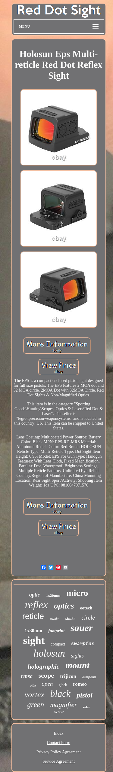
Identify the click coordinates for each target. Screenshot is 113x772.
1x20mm (53, 595)
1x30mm (33, 630)
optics (64, 605)
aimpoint (89, 677)
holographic (43, 666)
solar (86, 707)
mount (77, 665)
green (35, 704)
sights (77, 656)
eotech (86, 608)
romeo (80, 684)
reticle (33, 616)
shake (70, 618)
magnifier (63, 705)
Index (59, 733)
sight (34, 640)
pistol (85, 695)
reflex (36, 604)
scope (46, 675)
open (47, 684)
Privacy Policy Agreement (58, 752)
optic (34, 595)
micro (77, 593)
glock (63, 685)
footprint (56, 630)
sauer (82, 627)
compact (58, 644)
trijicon (68, 676)
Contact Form (58, 742)
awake (54, 619)
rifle (33, 685)
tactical (59, 712)
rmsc (27, 676)
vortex (34, 694)
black (60, 693)
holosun (49, 653)
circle (88, 617)
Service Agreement (58, 761)
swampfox (82, 644)
